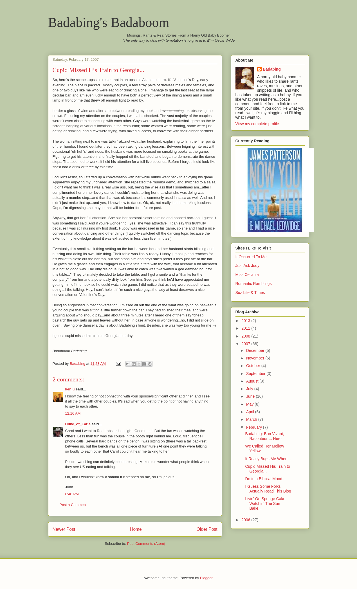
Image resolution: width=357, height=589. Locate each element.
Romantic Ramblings (253, 283)
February (254, 427)
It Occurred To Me (251, 257)
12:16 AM (73, 413)
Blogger (206, 578)
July (250, 388)
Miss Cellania (247, 274)
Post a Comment (73, 505)
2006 (246, 520)
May (250, 404)
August (252, 381)
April (250, 412)
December (255, 350)
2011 (246, 328)
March (252, 419)
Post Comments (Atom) (146, 543)
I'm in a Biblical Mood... (265, 478)
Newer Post (64, 529)
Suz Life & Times (250, 292)
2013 (246, 320)
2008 (246, 336)
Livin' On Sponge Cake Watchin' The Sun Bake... (265, 503)
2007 (246, 343)
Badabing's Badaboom (108, 22)
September (256, 373)
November (255, 358)
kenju (70, 389)
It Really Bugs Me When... (268, 459)
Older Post (207, 529)
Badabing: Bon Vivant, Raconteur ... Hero (264, 436)
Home (136, 529)
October (253, 365)
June (251, 396)
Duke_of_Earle (78, 424)
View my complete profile (257, 124)
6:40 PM (72, 494)
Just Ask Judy (247, 265)
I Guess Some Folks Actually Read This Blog (268, 488)
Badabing (272, 69)
